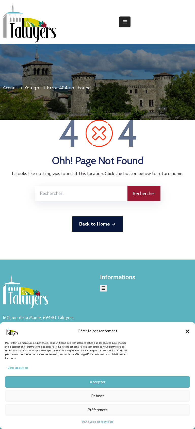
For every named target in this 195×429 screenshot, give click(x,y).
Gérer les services (18, 368)
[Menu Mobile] (125, 21)
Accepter (97, 382)
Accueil (10, 88)
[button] (187, 331)
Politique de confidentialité (97, 422)
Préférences (98, 410)
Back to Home (97, 224)
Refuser (97, 396)
